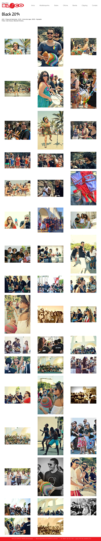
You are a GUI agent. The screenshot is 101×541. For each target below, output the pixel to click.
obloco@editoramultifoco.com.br (47, 538)
